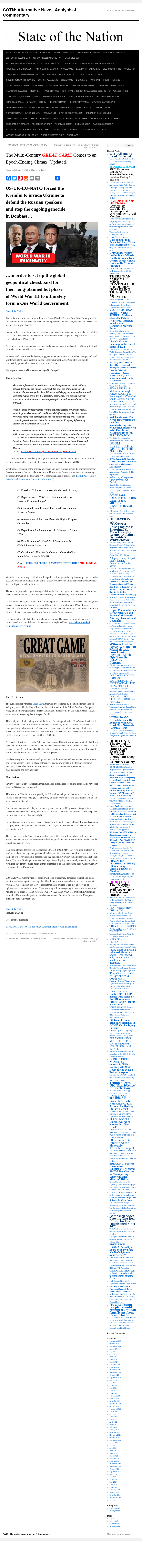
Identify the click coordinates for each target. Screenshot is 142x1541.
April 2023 (113, 1391)
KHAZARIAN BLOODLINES (107, 96)
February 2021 (115, 1458)
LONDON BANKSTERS (39, 107)
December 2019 (115, 1495)
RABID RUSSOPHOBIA (103, 124)
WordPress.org (115, 1526)
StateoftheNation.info (121, 174)
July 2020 (113, 1477)
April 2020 (113, 1485)
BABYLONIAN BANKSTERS (88, 69)
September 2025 (115, 1341)
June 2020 (113, 1479)
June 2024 (113, 1354)
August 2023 (114, 1380)
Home (8, 52)
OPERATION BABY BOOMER (98, 113)
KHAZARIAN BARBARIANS (81, 96)
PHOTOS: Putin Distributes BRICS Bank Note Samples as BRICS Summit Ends (122, 271)
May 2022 (113, 1419)
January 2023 (114, 1398)
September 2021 (115, 1440)
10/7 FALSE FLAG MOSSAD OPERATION (32, 52)
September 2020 (115, 1472)
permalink (52, 933)
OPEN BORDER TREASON (70, 113)
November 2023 (115, 1372)
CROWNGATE (67, 80)
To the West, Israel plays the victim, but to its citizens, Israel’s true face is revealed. (122, 1231)
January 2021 (114, 1461)
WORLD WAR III (74, 135)
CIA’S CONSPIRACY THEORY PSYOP (57, 74)
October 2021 (114, 1438)
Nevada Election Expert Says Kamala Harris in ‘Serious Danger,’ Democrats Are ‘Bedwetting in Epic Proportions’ (123, 968)
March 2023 (114, 1393)
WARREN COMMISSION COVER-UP (22, 135)
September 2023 (115, 1378)
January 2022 (114, 1430)
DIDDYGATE (81, 80)
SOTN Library (60, 129)
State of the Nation (38, 170)
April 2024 (113, 1359)
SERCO (48, 129)
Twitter (103, 129)
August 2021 (114, 1443)
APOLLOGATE (67, 69)
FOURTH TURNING (111, 80)
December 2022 (115, 1401)
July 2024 (113, 1352)
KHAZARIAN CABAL (15, 102)
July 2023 (113, 1383)
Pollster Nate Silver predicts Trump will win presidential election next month (122, 513)
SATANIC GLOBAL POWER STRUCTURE (24, 129)
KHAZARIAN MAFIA (57, 102)
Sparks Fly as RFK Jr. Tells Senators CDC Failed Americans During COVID (122, 161)
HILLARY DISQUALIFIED (17, 91)
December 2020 (115, 1464)
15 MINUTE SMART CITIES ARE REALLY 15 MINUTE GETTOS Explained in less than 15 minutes (122, 1114)
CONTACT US (101, 74)
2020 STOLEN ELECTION (114, 52)
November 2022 (115, 1404)
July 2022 (113, 1414)
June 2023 (113, 1385)
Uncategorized (115, 1511)
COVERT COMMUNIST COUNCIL (20, 80)
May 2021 (113, 1451)
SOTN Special (30, 933)
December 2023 (115, 1370)
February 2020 (115, 1490)
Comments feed (115, 1524)
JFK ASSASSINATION (118, 91)
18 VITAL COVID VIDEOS (63, 52)
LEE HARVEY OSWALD (16, 107)
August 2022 (114, 1412)
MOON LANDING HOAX (62, 107)
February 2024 (115, 1365)
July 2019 (113, 1500)
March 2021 (114, 1456)
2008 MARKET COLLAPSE (88, 52)
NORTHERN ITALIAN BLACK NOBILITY (23, 113)
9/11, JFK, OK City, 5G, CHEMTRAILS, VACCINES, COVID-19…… (34, 63)
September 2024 (115, 1346)
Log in (112, 1519)
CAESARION (129, 69)
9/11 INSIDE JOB (72, 58)
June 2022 (113, 1417)
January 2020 (114, 1492)
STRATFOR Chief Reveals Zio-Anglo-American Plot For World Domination (41, 926)
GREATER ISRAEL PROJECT (84, 85)
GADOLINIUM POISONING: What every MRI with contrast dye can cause (122, 247)
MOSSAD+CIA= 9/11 (84, 107)
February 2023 (115, 1396)
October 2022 (114, 1406)
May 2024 (113, 1357)
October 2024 (114, 1344)
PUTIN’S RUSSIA (82, 124)
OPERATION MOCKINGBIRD (75, 118)
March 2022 (114, 1425)
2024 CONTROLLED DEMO (18, 58)
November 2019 (115, 1498)
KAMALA (36, 96)
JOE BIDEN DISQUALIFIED (18, 96)
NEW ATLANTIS (103, 107)
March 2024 (114, 1362)
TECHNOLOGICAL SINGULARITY (83, 129)
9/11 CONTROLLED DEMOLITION (47, 58)
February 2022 (115, 1427)
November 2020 (115, 1466)
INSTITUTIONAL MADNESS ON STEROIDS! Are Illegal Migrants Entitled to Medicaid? (122, 876)
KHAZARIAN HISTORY (36, 102)
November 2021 (115, 1435)
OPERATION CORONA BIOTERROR (21, 118)
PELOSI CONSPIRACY (42, 124)
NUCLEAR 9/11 (49, 113)
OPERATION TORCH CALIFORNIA (106, 118)
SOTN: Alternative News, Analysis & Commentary (26, 1534)
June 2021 (113, 1448)
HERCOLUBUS (117, 85)
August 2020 (114, 1474)
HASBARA (103, 85)
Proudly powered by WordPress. (121, 1534)
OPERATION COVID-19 (50, 118)
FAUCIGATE (95, 80)
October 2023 (114, 1375)
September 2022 (115, 1409)
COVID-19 (48, 80)
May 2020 (113, 1482)
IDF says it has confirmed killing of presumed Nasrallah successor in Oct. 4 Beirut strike (123, 1239)
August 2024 (114, 1349)
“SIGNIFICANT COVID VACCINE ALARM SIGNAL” (27, 145)
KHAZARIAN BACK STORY (54, 96)
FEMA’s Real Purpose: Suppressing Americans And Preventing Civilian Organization (122, 472)
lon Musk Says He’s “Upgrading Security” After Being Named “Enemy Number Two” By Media (121, 1033)
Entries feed (114, 1521)
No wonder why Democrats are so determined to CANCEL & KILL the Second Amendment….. (122, 1054)
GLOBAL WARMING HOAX (17, 85)
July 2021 (113, 1445)
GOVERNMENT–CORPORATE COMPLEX (50, 85)
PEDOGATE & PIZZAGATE (17, 124)
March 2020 (114, 1487)
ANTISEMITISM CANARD (47, 69)
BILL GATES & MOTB (112, 69)
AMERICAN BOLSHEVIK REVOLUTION (97, 63)
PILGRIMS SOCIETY (63, 124)
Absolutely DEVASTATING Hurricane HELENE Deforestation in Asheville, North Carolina (122, 691)
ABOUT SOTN (71, 63)
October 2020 (114, 1469)
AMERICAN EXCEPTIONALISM (19, 69)
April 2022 (113, 1422)
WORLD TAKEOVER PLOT (52, 135)
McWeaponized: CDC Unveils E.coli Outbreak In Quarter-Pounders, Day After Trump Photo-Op (122, 1077)
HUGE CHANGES (51, 91)
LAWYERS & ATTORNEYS (103, 102)
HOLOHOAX (35, 91)
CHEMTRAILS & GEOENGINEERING (22, 74)
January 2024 (114, 1367)
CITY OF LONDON (85, 74)
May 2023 (113, 1388)
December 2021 (115, 1432)
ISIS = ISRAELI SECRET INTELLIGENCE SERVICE (84, 91)
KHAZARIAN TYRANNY (79, 102)
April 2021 (113, 1453)
